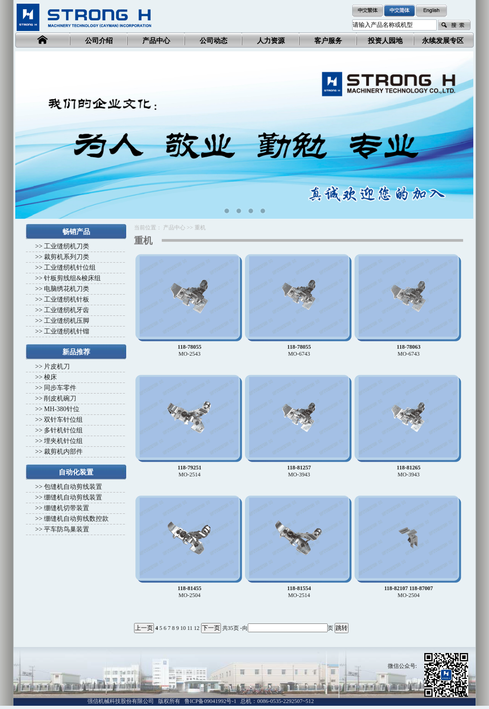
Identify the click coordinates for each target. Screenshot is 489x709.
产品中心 (174, 227)
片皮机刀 (57, 366)
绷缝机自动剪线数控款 (76, 518)
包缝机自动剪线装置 (73, 486)
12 (197, 628)
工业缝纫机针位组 (70, 267)
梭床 (50, 377)
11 (190, 628)
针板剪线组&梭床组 (72, 278)
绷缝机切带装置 (66, 508)
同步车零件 (60, 387)
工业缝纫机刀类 (66, 246)
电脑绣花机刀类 (66, 288)
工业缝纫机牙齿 (66, 310)
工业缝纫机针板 (66, 299)
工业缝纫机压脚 (66, 320)
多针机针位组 (63, 430)
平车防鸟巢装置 (66, 529)
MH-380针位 (61, 409)
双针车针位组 (63, 419)
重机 (200, 227)
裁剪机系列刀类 (66, 256)
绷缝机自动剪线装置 (73, 497)
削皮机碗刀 (60, 398)
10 (183, 628)
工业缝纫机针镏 (66, 331)
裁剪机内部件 (63, 451)
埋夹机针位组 (63, 441)
